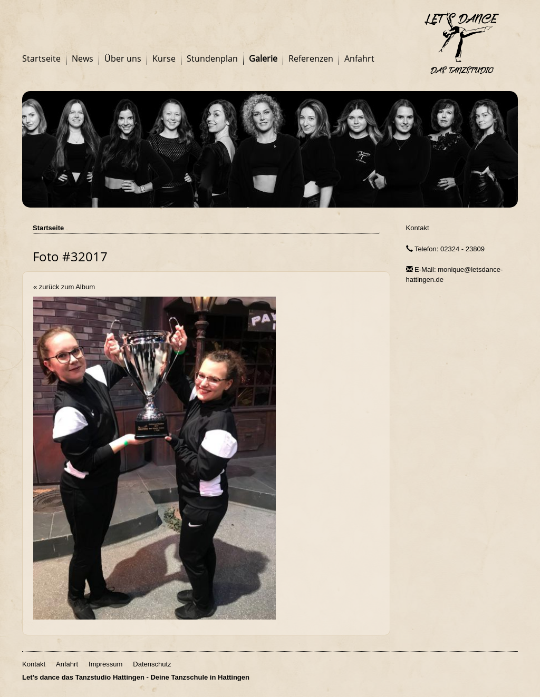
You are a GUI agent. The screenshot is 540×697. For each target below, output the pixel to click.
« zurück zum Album (64, 287)
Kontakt (417, 228)
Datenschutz (152, 664)
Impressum (105, 664)
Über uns (122, 58)
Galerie (263, 58)
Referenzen (310, 58)
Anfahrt (359, 58)
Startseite (41, 58)
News (82, 58)
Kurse (164, 58)
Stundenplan (212, 58)
